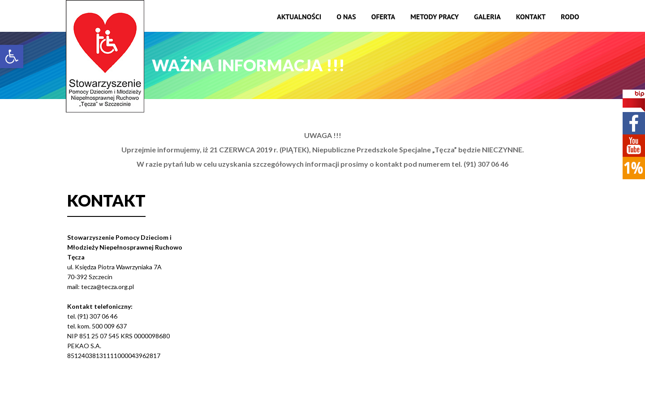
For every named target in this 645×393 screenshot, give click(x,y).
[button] (11, 56)
